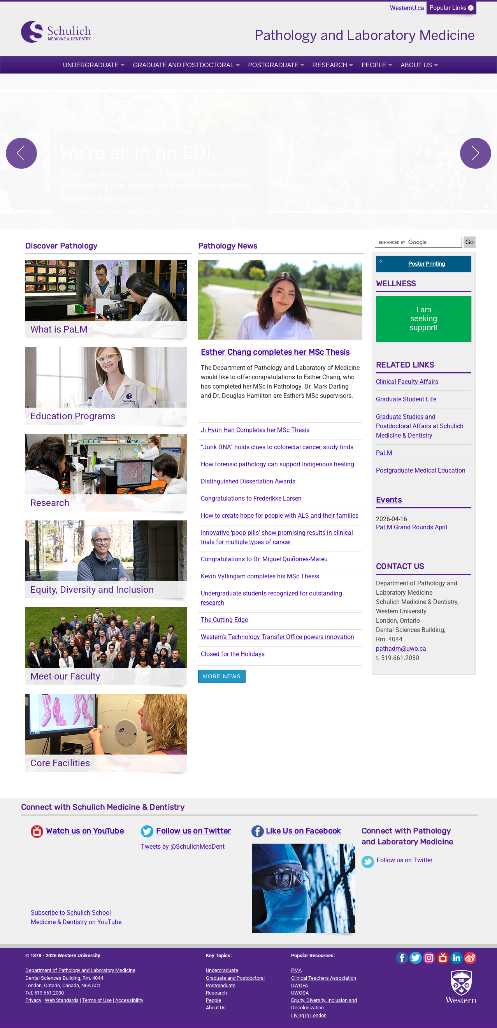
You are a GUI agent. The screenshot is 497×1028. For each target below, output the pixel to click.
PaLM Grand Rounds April (411, 528)
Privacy (33, 1001)
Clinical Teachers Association (323, 979)
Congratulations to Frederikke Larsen (251, 499)
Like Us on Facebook (303, 832)
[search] (418, 243)
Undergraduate (91, 65)
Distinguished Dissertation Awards (248, 482)
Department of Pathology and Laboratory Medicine (80, 971)
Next (475, 153)
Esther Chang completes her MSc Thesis (275, 353)
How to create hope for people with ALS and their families (279, 516)
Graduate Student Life (406, 400)
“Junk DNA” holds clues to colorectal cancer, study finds (277, 448)
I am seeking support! (424, 319)
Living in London (309, 1016)
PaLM (384, 454)
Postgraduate (273, 65)
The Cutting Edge (224, 621)
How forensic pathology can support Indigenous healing (277, 465)
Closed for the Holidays (233, 655)
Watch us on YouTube (85, 832)
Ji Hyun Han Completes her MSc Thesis (255, 431)
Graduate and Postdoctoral (183, 65)
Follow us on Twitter (193, 832)
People (374, 65)
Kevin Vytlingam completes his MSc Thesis (260, 577)
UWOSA (300, 994)
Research (330, 65)
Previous (21, 153)
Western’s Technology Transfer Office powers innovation (277, 638)
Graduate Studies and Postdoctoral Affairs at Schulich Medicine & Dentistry (420, 427)
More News (222, 677)
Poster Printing (426, 265)
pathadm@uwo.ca (401, 649)
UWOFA (299, 986)
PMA (296, 971)
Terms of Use (97, 1001)
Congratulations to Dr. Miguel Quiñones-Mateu (264, 560)
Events (389, 501)
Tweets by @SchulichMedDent (183, 847)
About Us (416, 65)
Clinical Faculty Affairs (407, 383)
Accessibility (129, 1001)
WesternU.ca (407, 8)
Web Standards (62, 1001)
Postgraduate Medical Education (420, 471)
